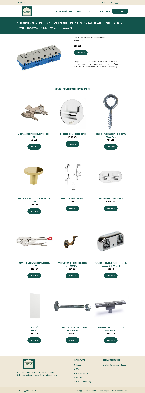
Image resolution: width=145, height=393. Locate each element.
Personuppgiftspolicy (106, 389)
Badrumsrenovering (83, 380)
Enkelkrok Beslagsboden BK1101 (72, 132)
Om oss (91, 11)
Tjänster (79, 363)
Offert (78, 368)
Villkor (93, 389)
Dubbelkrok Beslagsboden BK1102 (111, 197)
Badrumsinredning (98, 36)
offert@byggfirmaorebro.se (118, 3)
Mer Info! (81, 51)
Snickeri (79, 376)
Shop (108, 11)
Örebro (104, 3)
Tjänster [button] (79, 11)
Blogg (100, 11)
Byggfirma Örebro (64, 11)
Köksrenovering (82, 372)
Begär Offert (120, 11)
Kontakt (86, 389)
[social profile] (24, 3)
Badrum (87, 36)
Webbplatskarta (121, 389)
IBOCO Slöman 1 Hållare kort (72, 197)
